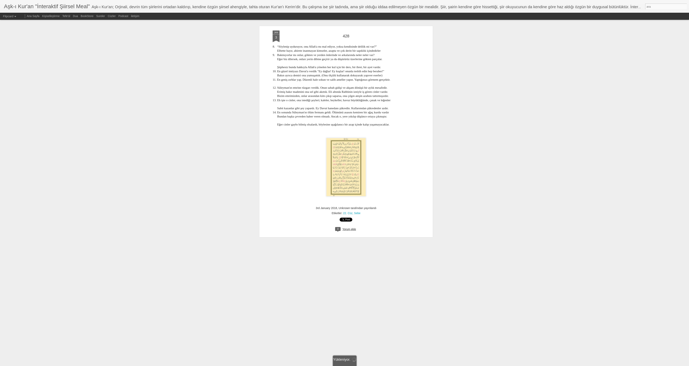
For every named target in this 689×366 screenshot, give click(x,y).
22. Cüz (348, 174)
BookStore (87, 16)
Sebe (357, 174)
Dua (75, 16)
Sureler (100, 16)
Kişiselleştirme (51, 16)
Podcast (123, 16)
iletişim (135, 16)
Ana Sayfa (33, 16)
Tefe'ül (66, 16)
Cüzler (111, 16)
